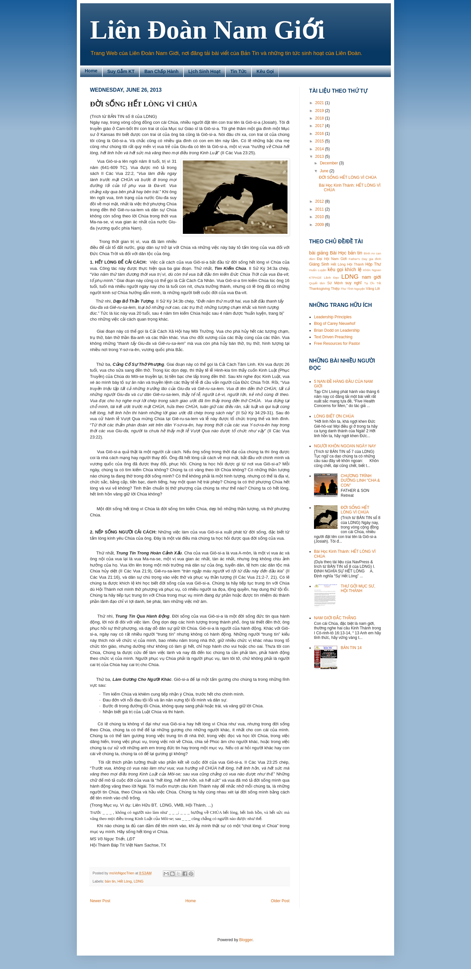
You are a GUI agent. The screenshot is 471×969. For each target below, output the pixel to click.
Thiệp (335, 288)
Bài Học (338, 252)
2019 (320, 110)
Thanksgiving (319, 288)
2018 (320, 118)
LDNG (139, 881)
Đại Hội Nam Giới (332, 259)
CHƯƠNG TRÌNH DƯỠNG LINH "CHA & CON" (360, 481)
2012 (320, 201)
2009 (320, 224)
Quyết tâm (317, 283)
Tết (378, 283)
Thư (343, 288)
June (324, 171)
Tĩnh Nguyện (356, 288)
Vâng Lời (373, 288)
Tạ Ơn (369, 283)
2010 (320, 216)
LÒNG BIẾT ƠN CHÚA (334, 416)
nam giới (371, 277)
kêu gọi (335, 269)
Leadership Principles (333, 317)
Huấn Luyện (317, 270)
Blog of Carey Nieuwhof (334, 323)
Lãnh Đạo (331, 277)
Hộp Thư (373, 264)
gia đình (375, 259)
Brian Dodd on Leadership (336, 330)
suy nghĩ (353, 283)
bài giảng (318, 252)
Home (91, 70)
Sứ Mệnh (335, 283)
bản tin (110, 881)
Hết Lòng (124, 881)
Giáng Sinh (319, 264)
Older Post (280, 901)
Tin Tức (238, 71)
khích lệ (353, 269)
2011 (320, 209)
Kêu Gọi (265, 71)
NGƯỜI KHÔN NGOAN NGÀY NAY (345, 446)
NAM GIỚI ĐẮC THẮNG (335, 618)
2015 (320, 141)
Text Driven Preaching (333, 337)
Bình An (369, 253)
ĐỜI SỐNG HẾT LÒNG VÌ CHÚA (347, 177)
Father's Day (358, 259)
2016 (320, 133)
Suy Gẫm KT (120, 71)
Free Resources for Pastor (337, 343)
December (329, 163)
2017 (320, 125)
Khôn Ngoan (372, 270)
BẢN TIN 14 (351, 647)
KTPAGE (315, 277)
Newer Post (100, 901)
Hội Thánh (355, 264)
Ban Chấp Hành (161, 71)
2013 (320, 156)
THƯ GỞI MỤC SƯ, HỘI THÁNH (358, 588)
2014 (320, 149)
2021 (320, 103)
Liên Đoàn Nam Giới (207, 29)
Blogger (246, 940)
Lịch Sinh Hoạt (204, 71)
